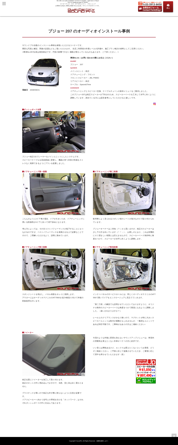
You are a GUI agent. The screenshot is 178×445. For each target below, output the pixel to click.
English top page (77, 2)
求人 (168, 6)
